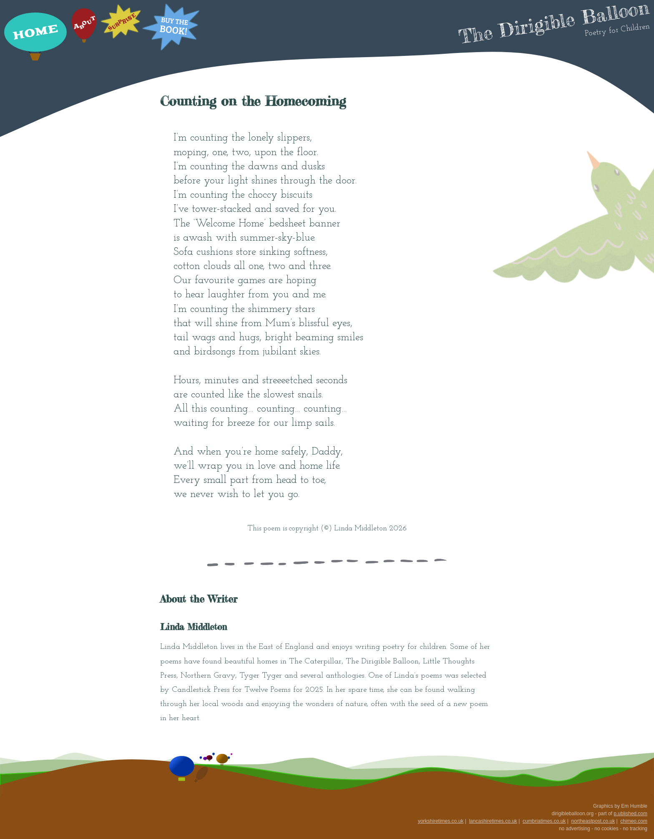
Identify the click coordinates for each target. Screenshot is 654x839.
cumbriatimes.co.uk (544, 821)
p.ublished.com (630, 813)
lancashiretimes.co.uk (493, 821)
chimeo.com (633, 821)
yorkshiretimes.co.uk (440, 821)
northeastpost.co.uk (593, 821)
